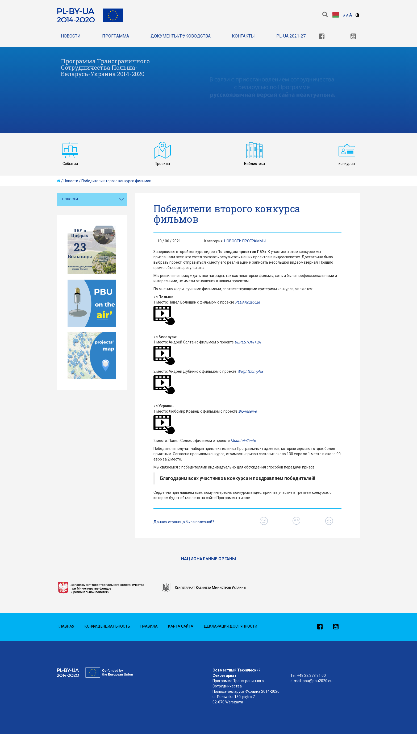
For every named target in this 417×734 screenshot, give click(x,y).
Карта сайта (180, 626)
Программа (115, 36)
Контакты (243, 36)
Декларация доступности (230, 626)
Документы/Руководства (181, 36)
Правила (149, 626)
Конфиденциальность (107, 626)
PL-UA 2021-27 (291, 36)
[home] (58, 181)
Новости (71, 36)
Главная (66, 626)
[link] (321, 36)
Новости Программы (245, 241)
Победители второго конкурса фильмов (116, 181)
